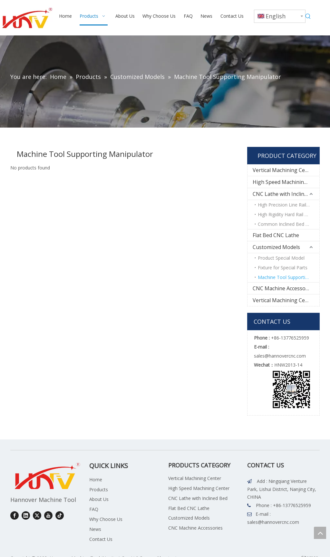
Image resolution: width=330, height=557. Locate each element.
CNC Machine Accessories (284, 288)
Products (98, 489)
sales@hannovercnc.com (273, 522)
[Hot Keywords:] (308, 16)
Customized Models (276, 247)
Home (95, 479)
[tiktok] (59, 515)
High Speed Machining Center (286, 182)
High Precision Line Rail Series (288, 205)
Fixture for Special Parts (282, 267)
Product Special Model (281, 258)
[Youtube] (48, 515)
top (320, 533)
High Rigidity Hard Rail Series (287, 214)
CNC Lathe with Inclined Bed (286, 193)
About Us (99, 499)
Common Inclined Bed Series (288, 224)
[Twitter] (37, 515)
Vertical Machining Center (284, 170)
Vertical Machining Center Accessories (286, 300)
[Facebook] (14, 515)
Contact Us (100, 539)
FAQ (93, 509)
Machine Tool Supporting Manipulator (288, 277)
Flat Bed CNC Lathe (276, 235)
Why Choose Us (105, 519)
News (95, 529)
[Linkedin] (26, 515)
